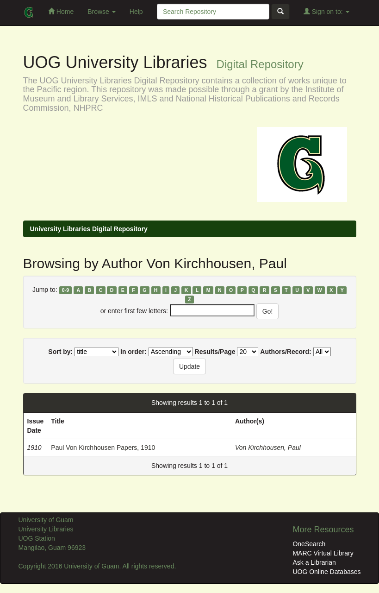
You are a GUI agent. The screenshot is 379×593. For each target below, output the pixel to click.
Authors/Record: (285, 351)
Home (61, 11)
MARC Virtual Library (322, 553)
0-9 (65, 290)
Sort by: (60, 351)
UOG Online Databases (326, 571)
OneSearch (308, 544)
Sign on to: (326, 11)
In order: (133, 351)
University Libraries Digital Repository (89, 229)
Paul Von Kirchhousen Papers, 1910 (103, 447)
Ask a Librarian (314, 562)
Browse (101, 11)
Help (136, 11)
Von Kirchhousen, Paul (268, 447)
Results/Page (215, 351)
